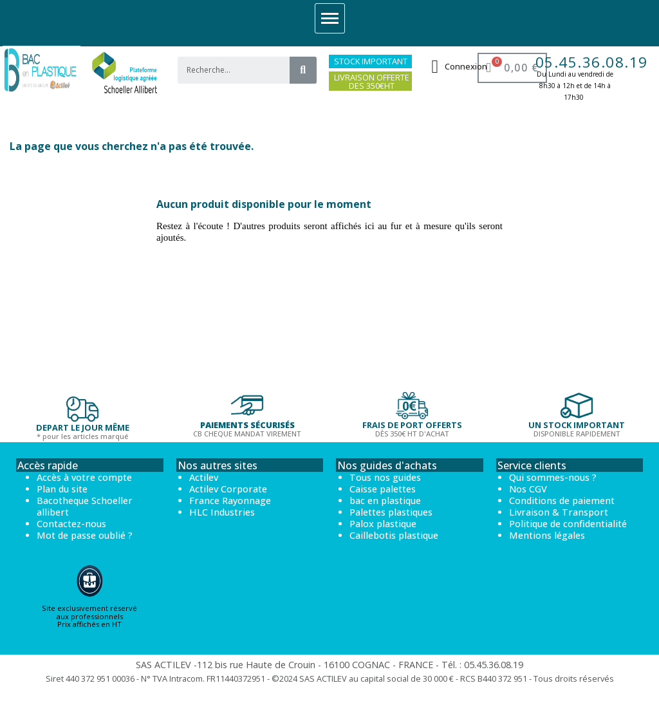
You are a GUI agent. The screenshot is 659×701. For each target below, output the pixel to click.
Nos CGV (528, 489)
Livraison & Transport (558, 512)
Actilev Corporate (228, 489)
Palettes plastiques (390, 512)
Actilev (203, 477)
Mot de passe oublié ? (85, 535)
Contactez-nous (71, 524)
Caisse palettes (382, 489)
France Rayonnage (230, 500)
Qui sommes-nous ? (553, 477)
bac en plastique (385, 500)
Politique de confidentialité (568, 524)
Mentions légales (547, 535)
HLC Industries (222, 512)
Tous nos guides (385, 477)
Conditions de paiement (562, 500)
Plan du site (62, 489)
